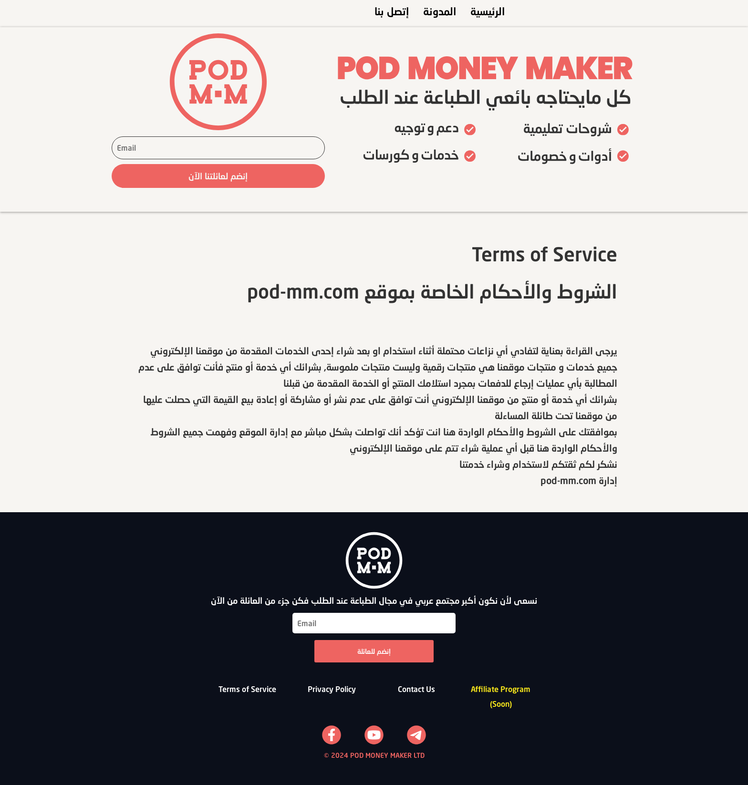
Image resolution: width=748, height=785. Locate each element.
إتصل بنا (391, 11)
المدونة (439, 11)
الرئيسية (487, 11)
